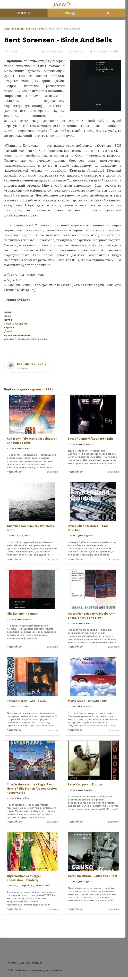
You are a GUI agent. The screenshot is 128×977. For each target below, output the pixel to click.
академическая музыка (33, 339)
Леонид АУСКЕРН (15, 323)
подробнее (14, 471)
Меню (69, 13)
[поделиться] (52, 51)
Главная (8, 28)
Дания (8, 331)
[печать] (76, 51)
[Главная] (63, 4)
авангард (10, 339)
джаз (7, 316)
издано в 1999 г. (35, 28)
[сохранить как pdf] (104, 51)
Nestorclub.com (54, 970)
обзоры (19, 28)
